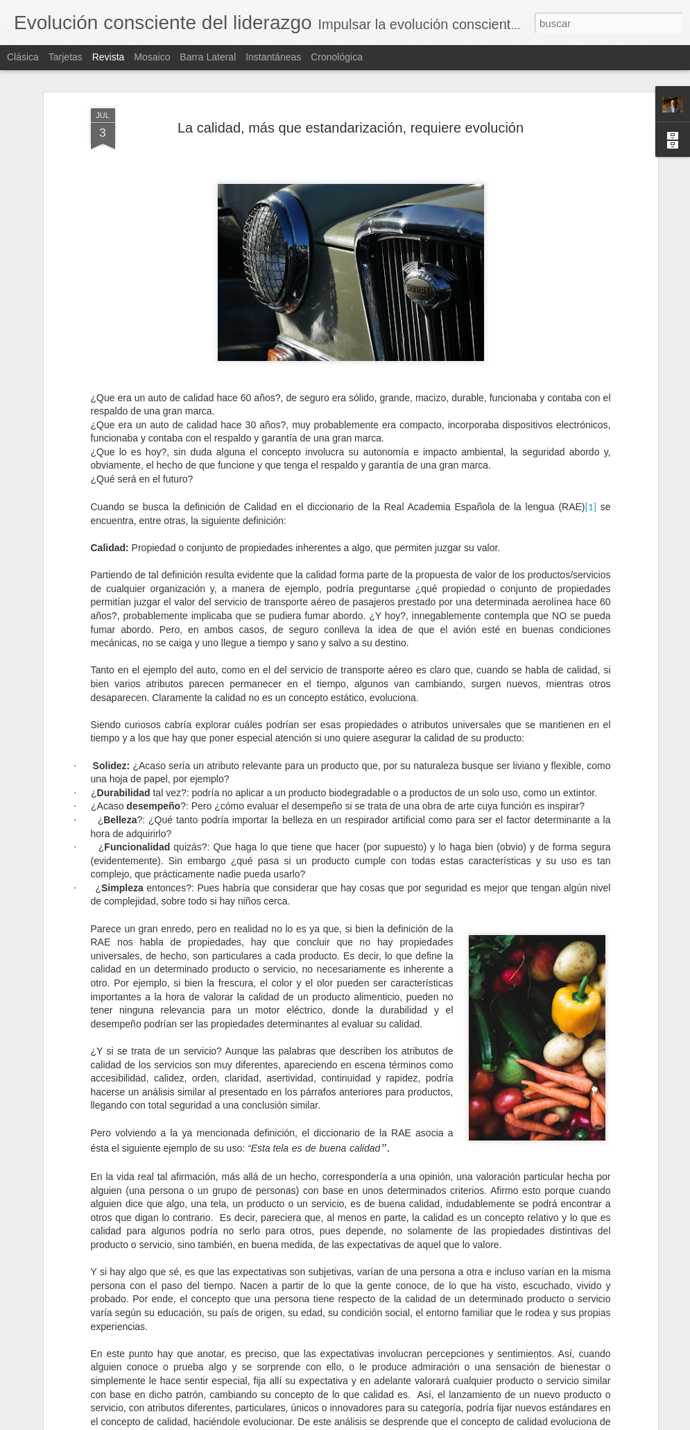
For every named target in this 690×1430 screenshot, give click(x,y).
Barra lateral (208, 56)
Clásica (23, 56)
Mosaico (152, 56)
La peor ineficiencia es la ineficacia (300, 1414)
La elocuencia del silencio (277, 1099)
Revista (108, 56)
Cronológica (337, 56)
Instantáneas (273, 56)
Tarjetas (66, 56)
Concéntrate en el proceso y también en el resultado (343, 1257)
